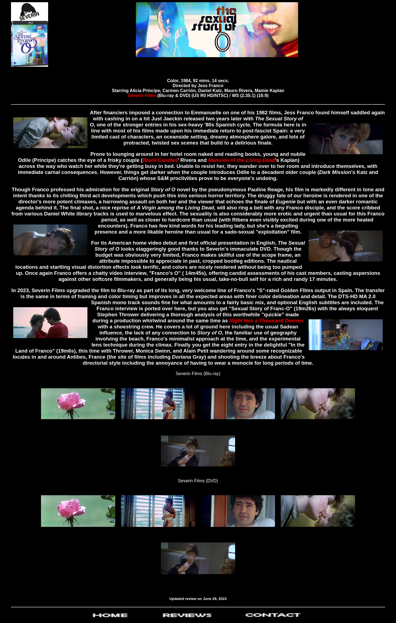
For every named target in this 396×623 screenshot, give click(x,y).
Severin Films (143, 95)
